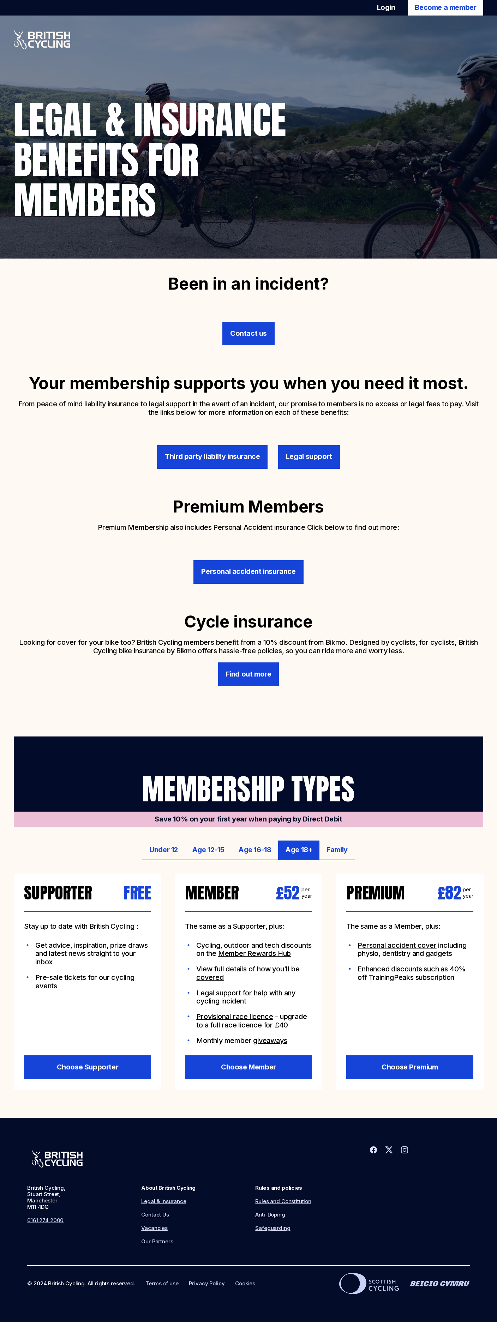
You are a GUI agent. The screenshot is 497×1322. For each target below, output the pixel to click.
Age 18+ (298, 849)
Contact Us (155, 1214)
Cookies (245, 1283)
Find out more (248, 674)
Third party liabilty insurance (212, 456)
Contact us (248, 333)
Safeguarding (272, 1228)
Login (386, 7)
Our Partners (157, 1241)
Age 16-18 (254, 849)
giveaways (270, 1040)
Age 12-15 (208, 849)
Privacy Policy (206, 1283)
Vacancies (154, 1228)
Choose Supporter (87, 1067)
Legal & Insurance (163, 1201)
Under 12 (163, 849)
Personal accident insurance (248, 571)
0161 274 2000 (45, 1220)
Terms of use (161, 1283)
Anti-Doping (270, 1214)
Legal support (309, 456)
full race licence (236, 1025)
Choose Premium (410, 1067)
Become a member (445, 7)
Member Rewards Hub (254, 954)
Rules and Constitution (283, 1201)
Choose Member (248, 1067)
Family (337, 849)
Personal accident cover (397, 945)
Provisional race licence (234, 1017)
